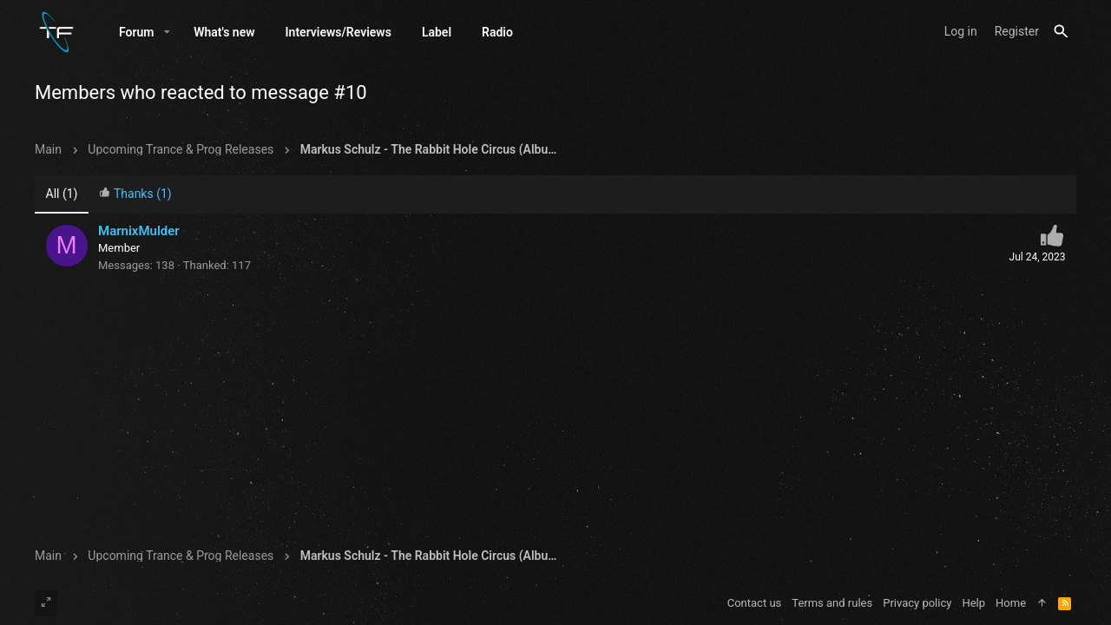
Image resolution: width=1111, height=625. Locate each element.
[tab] (135, 194)
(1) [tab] (62, 194)
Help (973, 602)
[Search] (1061, 31)
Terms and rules (832, 602)
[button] (167, 32)
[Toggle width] (46, 603)
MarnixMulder (139, 231)
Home (1011, 602)
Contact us (754, 602)
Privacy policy (917, 602)
